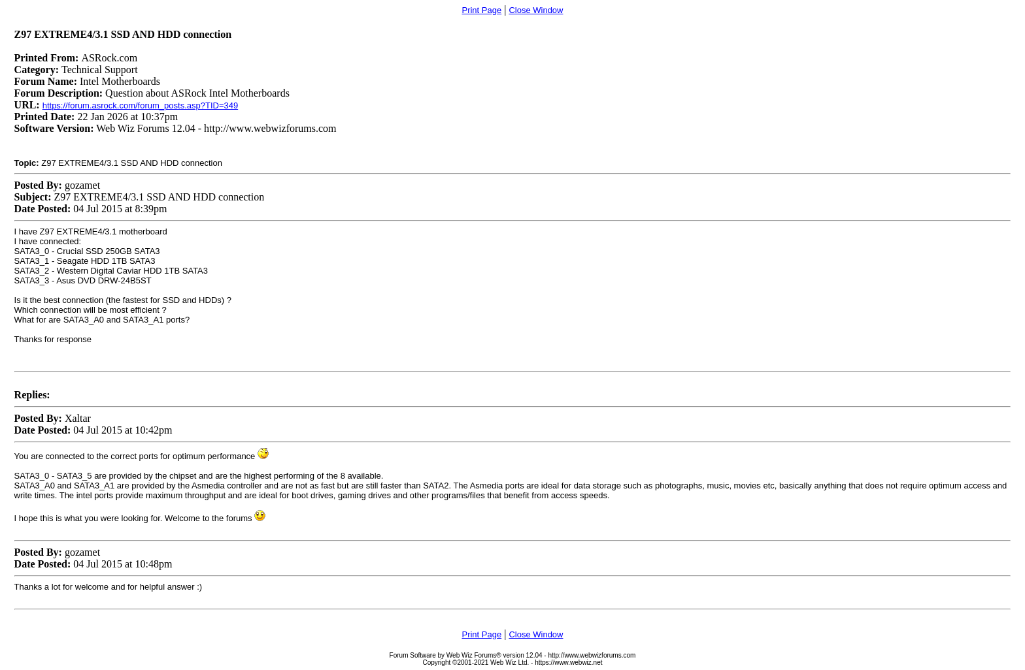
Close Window (536, 10)
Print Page (481, 10)
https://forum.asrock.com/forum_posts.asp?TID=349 (140, 105)
